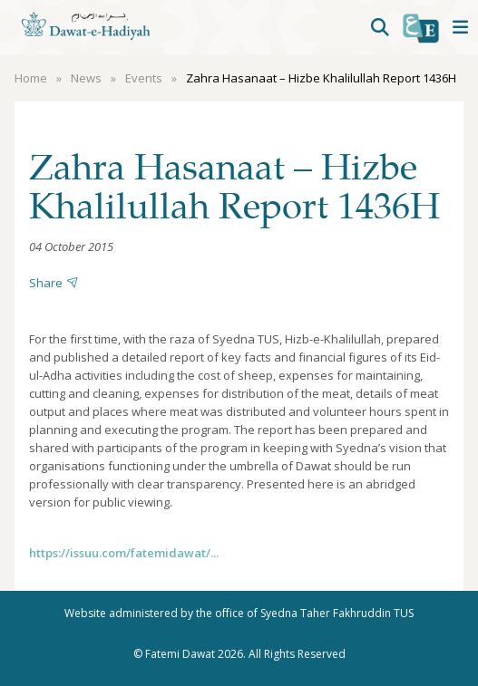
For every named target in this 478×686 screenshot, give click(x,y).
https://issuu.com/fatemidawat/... (124, 553)
